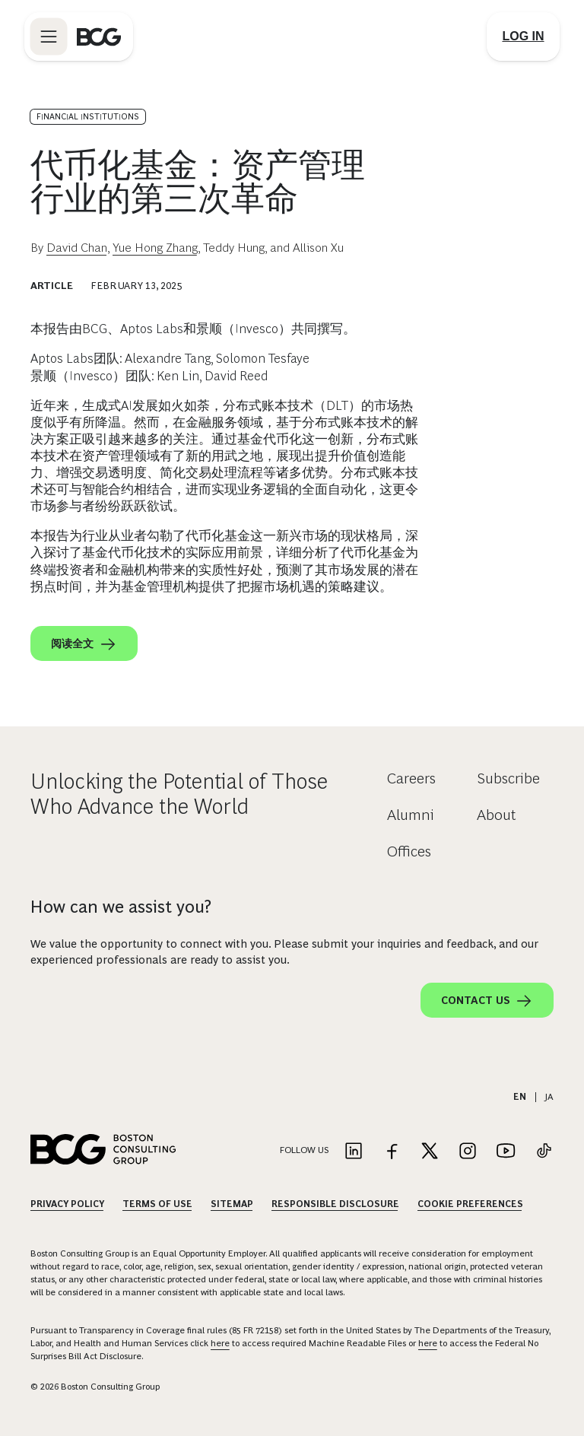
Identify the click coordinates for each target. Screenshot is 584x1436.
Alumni (410, 814)
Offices (409, 851)
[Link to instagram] (468, 1152)
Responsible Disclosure (335, 1204)
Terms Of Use (157, 1204)
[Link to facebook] (392, 1152)
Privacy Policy (67, 1204)
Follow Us (304, 1150)
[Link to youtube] (506, 1152)
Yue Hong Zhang (155, 247)
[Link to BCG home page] (99, 36)
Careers (411, 778)
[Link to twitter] (430, 1152)
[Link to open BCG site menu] (48, 36)
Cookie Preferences (470, 1204)
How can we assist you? (120, 907)
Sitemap (232, 1204)
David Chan (76, 247)
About (496, 814)
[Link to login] (523, 36)
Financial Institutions (87, 116)
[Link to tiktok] (544, 1152)
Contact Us (487, 1001)
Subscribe (508, 778)
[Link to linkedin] (353, 1152)
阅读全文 (84, 644)
